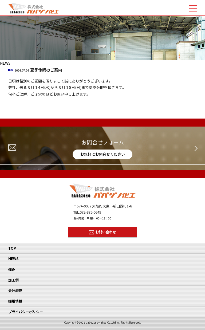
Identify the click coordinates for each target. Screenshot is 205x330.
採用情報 (15, 301)
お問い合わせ (105, 231)
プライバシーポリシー (25, 311)
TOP (12, 248)
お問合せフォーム (102, 148)
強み (11, 269)
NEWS (13, 258)
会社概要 (15, 290)
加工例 (13, 279)
